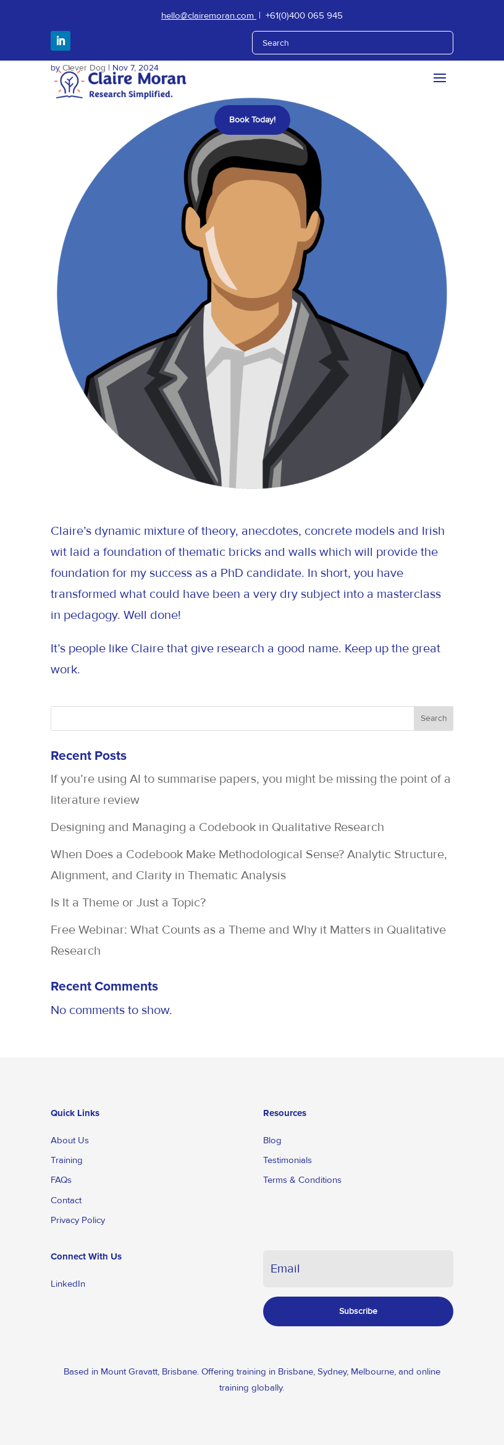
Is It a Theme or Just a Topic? (128, 902)
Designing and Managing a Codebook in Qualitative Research (217, 827)
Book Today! (252, 119)
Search (434, 718)
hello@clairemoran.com (208, 15)
